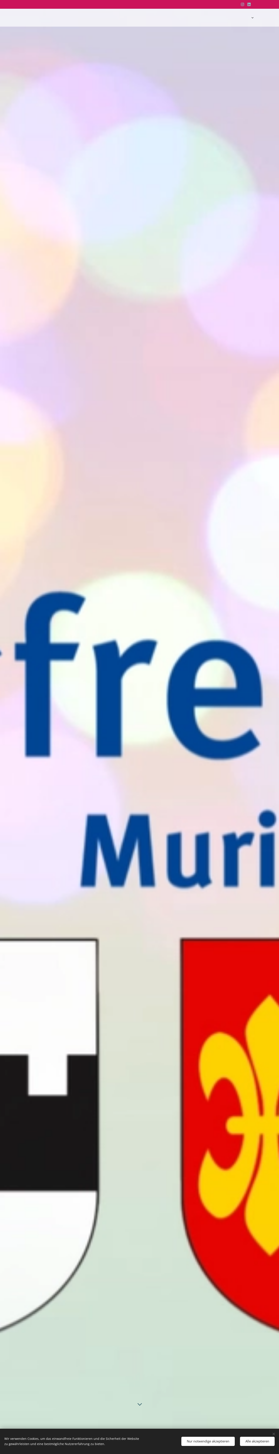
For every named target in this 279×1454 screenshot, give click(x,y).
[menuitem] (221, 17)
